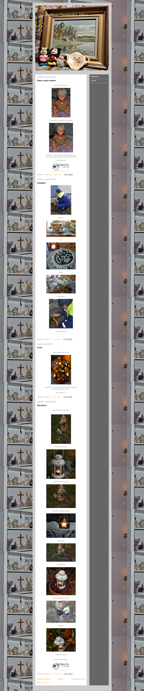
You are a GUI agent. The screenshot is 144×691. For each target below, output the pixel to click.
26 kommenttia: (57, 174)
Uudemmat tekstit (43, 679)
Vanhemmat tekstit (78, 679)
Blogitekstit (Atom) (45, 682)
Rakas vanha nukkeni (46, 81)
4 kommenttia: (57, 339)
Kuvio (39, 348)
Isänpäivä (41, 183)
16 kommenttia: (57, 397)
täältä (64, 392)
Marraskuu (41, 405)
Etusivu (60, 679)
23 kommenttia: (57, 674)
